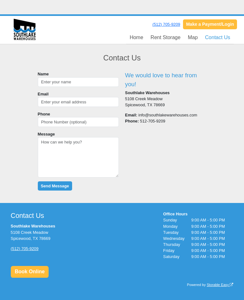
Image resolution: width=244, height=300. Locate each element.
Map (193, 37)
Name (43, 74)
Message (46, 134)
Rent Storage (165, 37)
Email (43, 94)
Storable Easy (220, 285)
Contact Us (217, 37)
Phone (44, 114)
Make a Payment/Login (210, 24)
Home (136, 37)
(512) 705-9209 (166, 24)
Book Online (29, 271)
